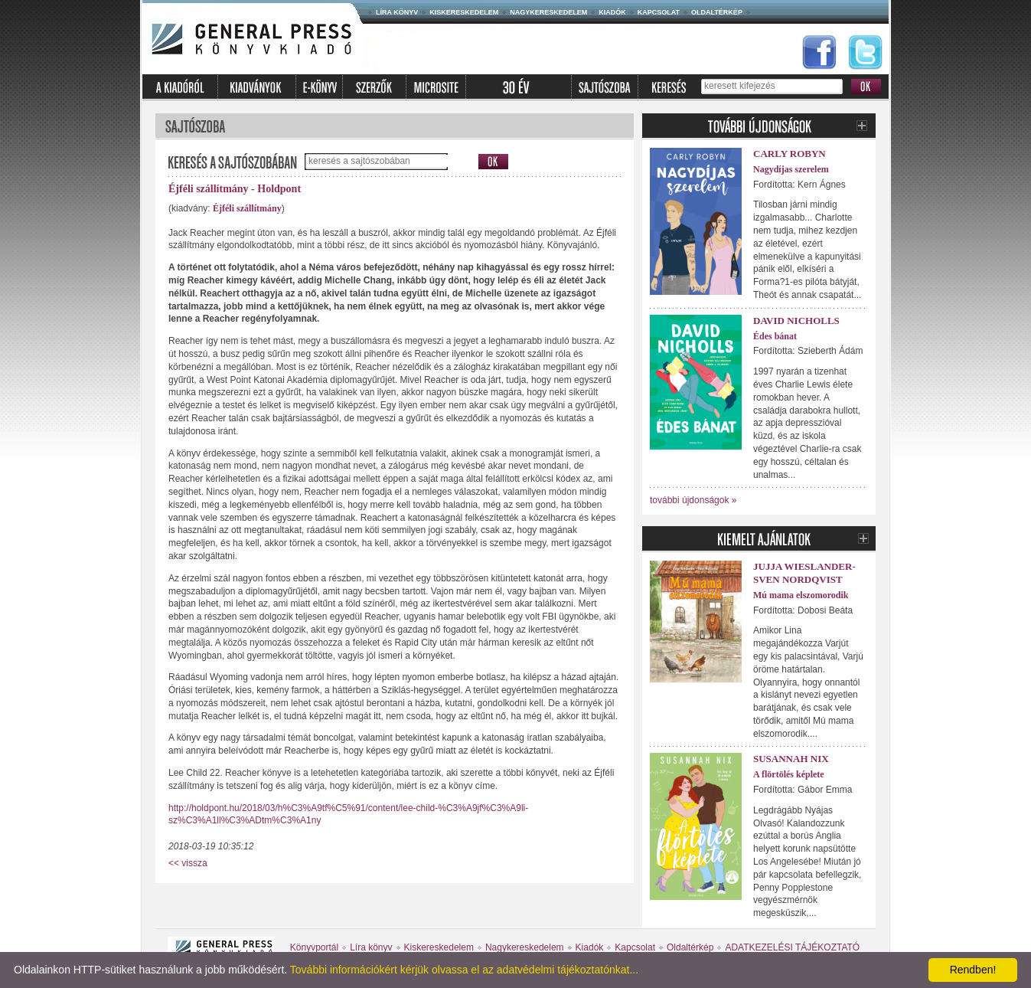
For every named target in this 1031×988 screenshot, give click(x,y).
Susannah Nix (791, 758)
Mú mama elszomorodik (800, 595)
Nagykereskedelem (548, 12)
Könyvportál (314, 947)
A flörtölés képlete (788, 774)
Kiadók (612, 12)
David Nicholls (796, 320)
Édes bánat (775, 336)
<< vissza (187, 863)
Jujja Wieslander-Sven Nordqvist (804, 573)
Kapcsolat (659, 12)
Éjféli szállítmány (247, 208)
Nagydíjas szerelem (791, 169)
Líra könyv (397, 12)
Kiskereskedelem (463, 12)
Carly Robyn (789, 153)
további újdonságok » (693, 500)
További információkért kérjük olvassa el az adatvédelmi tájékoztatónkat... (464, 969)
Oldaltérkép (716, 12)
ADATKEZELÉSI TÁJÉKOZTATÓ (792, 947)
